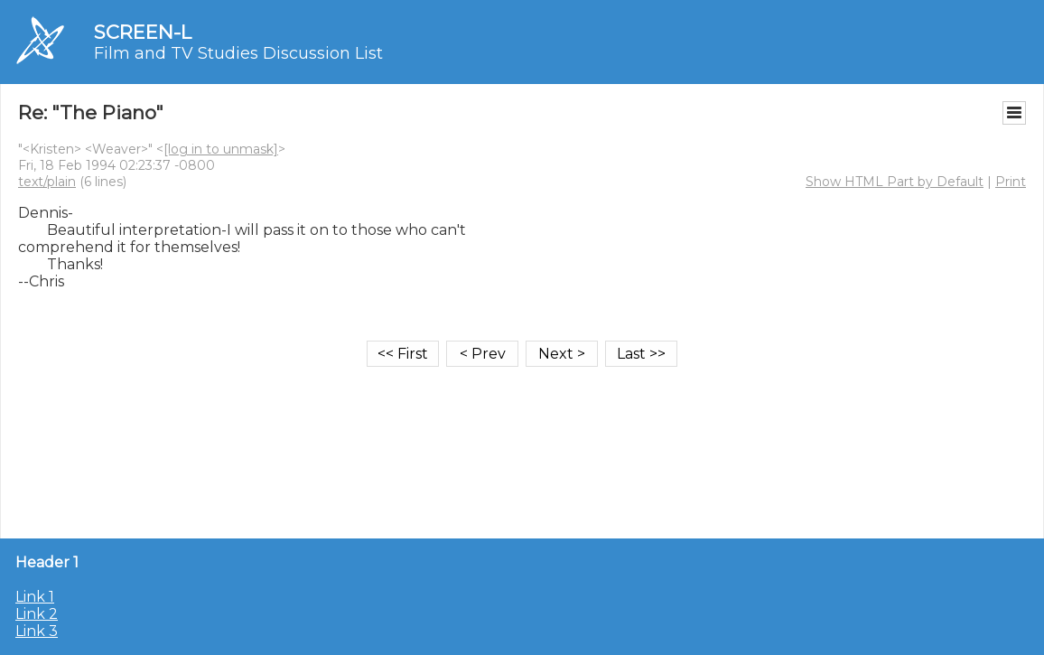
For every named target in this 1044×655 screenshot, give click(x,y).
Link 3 (36, 631)
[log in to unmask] (220, 149)
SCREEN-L (142, 32)
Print (1010, 181)
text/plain (47, 181)
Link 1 (34, 596)
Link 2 (36, 613)
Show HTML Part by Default (894, 181)
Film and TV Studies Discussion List (238, 53)
